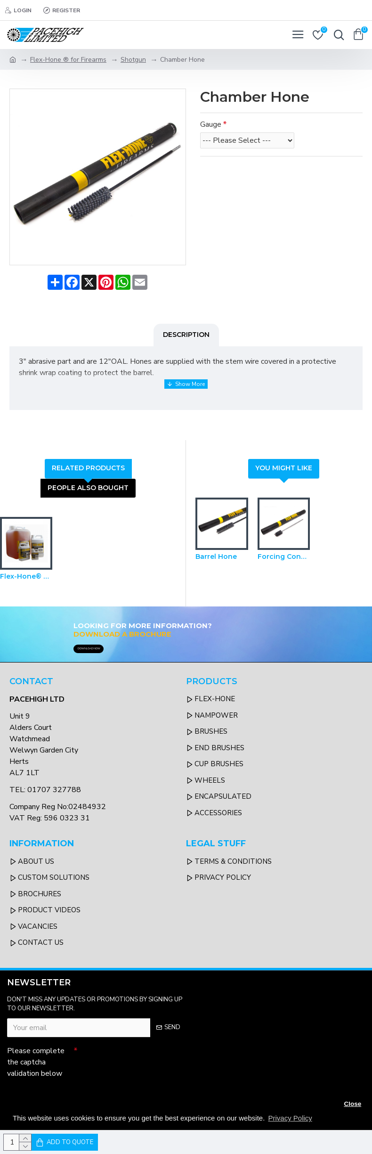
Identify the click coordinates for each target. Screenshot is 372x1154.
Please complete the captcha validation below (36, 1059)
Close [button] (352, 1103)
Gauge (210, 124)
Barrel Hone (216, 554)
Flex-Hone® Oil (26, 574)
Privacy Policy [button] (290, 1118)
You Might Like (283, 465)
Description (186, 334)
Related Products (88, 465)
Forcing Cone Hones (284, 554)
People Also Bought (88, 485)
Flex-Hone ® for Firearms (68, 59)
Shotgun (133, 59)
